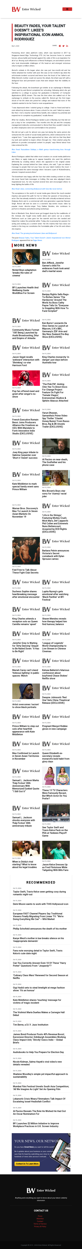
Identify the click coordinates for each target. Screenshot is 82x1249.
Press (40, 1216)
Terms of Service (40, 1224)
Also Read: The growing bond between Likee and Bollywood (34, 233)
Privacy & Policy (40, 1226)
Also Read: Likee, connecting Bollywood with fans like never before (37, 189)
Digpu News (37, 240)
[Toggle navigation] (67, 9)
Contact (40, 1221)
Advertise (40, 1219)
